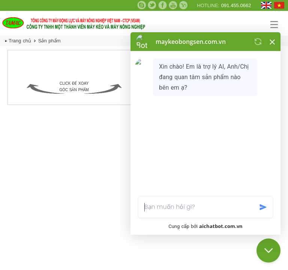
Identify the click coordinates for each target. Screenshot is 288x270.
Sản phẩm (49, 41)
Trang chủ (20, 41)
